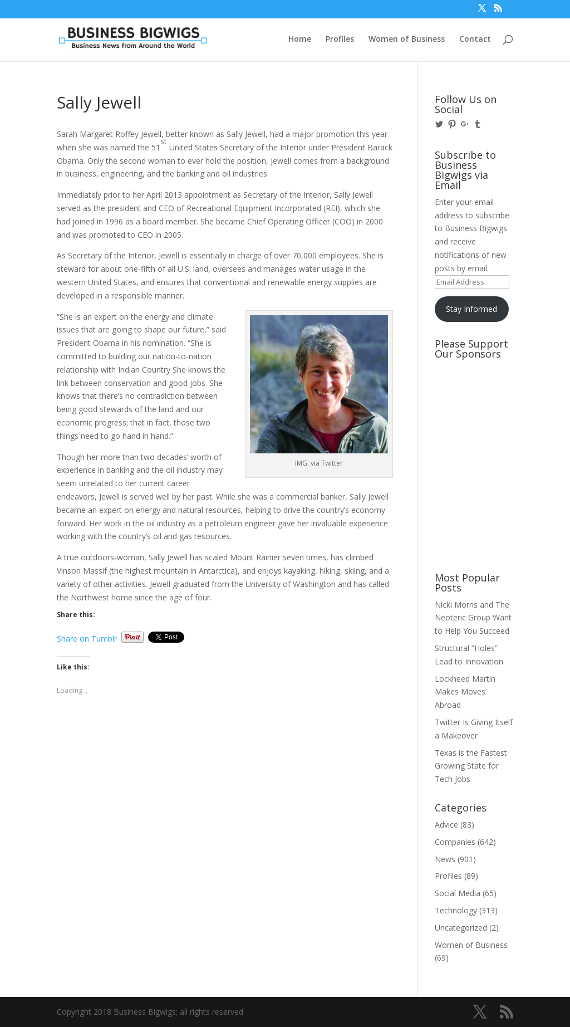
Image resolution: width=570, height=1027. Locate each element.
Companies (455, 842)
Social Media (457, 893)
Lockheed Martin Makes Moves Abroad (465, 692)
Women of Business (406, 39)
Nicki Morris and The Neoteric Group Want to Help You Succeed (473, 618)
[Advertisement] (485, 406)
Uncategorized (461, 927)
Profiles (340, 39)
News (445, 859)
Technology (456, 910)
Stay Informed (471, 309)
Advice (446, 824)
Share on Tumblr (87, 637)
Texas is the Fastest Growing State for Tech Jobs (471, 766)
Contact (475, 39)
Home (299, 39)
